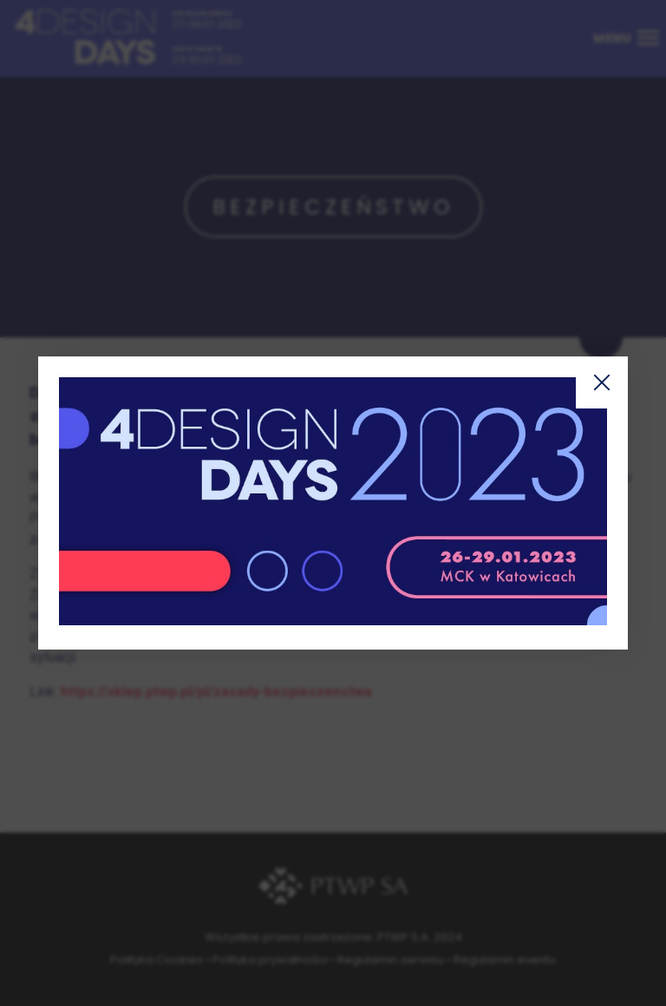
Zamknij (602, 382)
